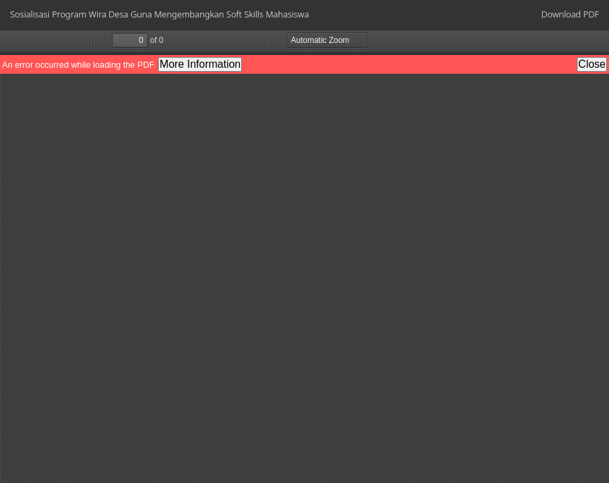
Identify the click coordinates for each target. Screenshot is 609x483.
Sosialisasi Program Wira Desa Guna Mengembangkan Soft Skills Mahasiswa (159, 14)
